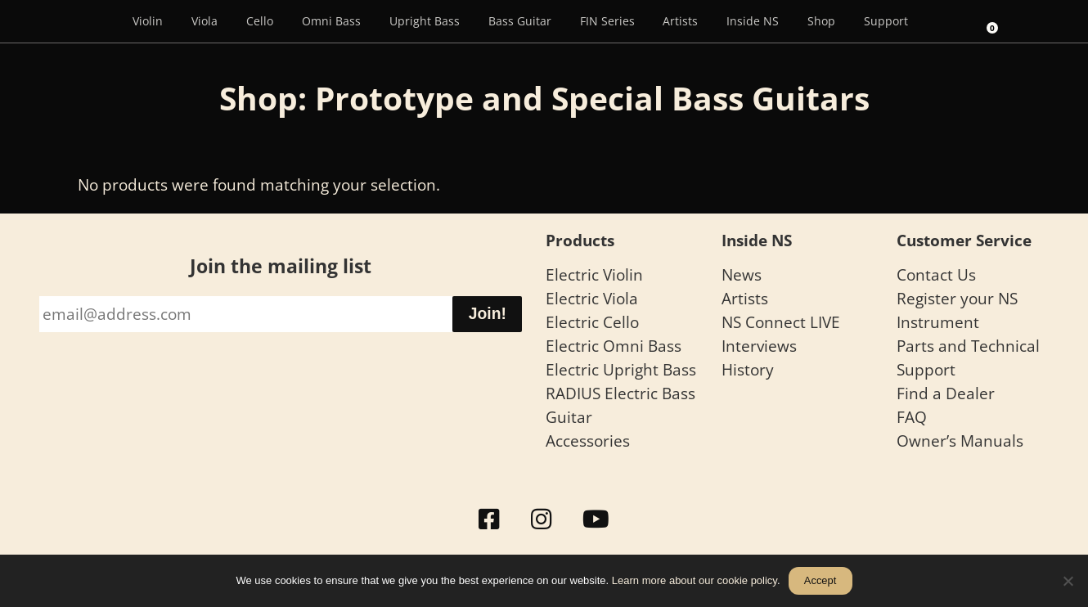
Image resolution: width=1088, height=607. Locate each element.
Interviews (759, 346)
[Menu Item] (95, 21)
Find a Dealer (946, 393)
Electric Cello (592, 322)
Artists (680, 21)
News (742, 274)
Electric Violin (594, 274)
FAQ (912, 417)
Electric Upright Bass (621, 369)
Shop (821, 21)
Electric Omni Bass (613, 346)
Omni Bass (331, 21)
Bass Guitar (519, 21)
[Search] (945, 21)
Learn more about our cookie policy (694, 580)
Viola (204, 21)
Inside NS (752, 21)
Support (886, 21)
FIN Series (607, 21)
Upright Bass (424, 21)
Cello (259, 21)
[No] (1067, 581)
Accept (820, 580)
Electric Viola (592, 298)
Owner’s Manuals (960, 440)
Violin (148, 21)
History (748, 369)
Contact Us (936, 274)
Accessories (588, 440)
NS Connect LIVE (781, 322)
